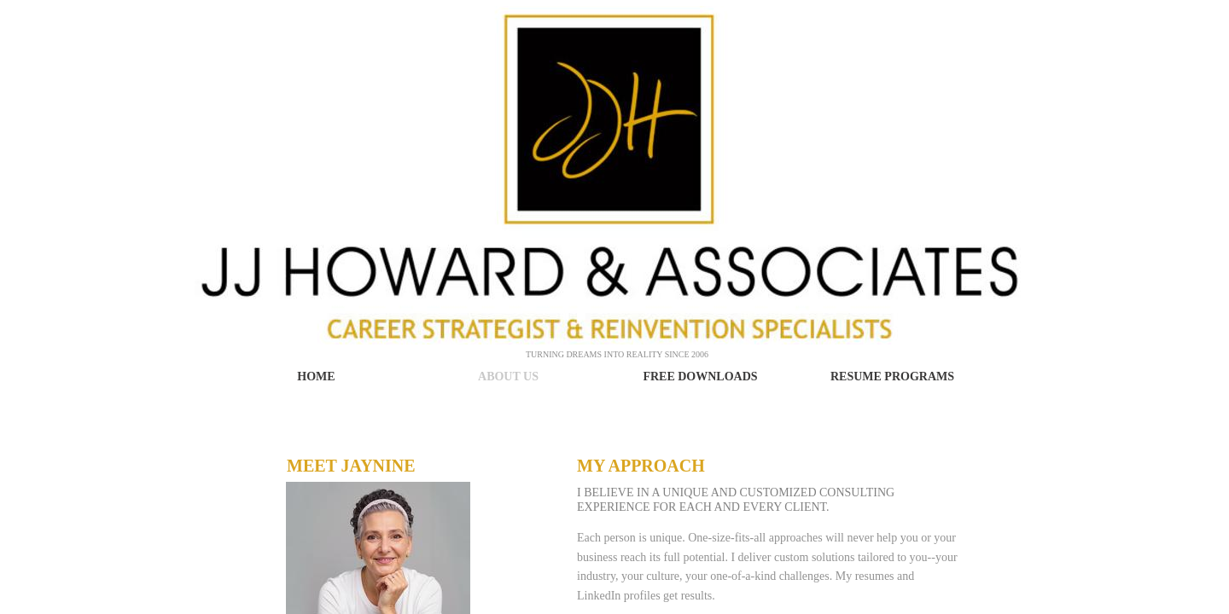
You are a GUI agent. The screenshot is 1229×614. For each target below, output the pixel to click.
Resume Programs (892, 376)
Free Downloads (700, 376)
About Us (508, 376)
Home (316, 376)
